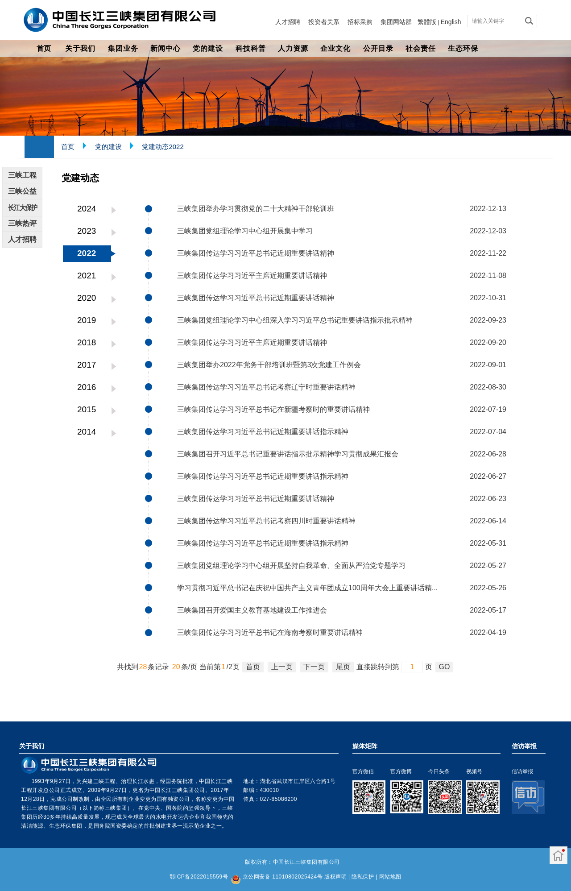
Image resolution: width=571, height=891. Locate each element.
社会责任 (420, 48)
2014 (86, 431)
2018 (86, 342)
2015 (86, 409)
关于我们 (80, 48)
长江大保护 (22, 207)
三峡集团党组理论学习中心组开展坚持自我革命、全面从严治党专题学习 (291, 565)
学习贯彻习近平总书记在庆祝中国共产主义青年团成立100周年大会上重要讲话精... (307, 588)
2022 (86, 253)
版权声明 (335, 877)
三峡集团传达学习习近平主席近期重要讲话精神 (252, 275)
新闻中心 (165, 48)
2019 (86, 320)
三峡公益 (22, 191)
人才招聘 (287, 21)
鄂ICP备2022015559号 (199, 877)
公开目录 (378, 48)
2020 (86, 298)
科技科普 (251, 48)
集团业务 (123, 48)
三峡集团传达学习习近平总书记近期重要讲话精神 (255, 253)
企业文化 (335, 48)
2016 (86, 387)
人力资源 (293, 48)
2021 (86, 275)
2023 (86, 231)
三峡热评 (22, 223)
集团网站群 (396, 21)
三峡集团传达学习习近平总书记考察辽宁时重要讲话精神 (266, 387)
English (451, 21)
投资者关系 (323, 21)
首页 (44, 48)
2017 (86, 364)
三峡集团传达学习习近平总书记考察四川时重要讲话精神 (266, 521)
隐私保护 (363, 877)
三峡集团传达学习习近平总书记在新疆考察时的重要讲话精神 (273, 409)
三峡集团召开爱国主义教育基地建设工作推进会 (252, 610)
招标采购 (360, 21)
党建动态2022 (162, 146)
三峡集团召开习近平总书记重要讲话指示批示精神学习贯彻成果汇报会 (287, 454)
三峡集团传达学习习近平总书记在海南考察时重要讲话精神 (270, 632)
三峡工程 (22, 175)
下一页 (314, 667)
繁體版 (427, 21)
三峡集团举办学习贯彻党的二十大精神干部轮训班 (255, 208)
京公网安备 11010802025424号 (283, 877)
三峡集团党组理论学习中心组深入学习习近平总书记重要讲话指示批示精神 (295, 320)
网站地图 (390, 877)
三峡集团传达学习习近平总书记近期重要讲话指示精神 (262, 431)
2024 (86, 208)
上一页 (282, 667)
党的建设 (208, 48)
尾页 (343, 667)
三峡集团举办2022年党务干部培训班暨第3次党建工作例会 (269, 365)
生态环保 (463, 48)
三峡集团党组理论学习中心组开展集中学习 (245, 231)
